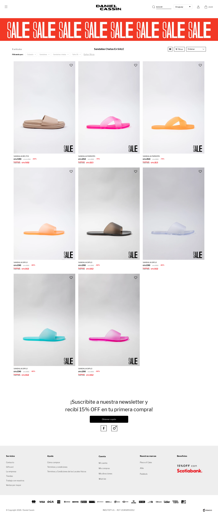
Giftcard (9, 467)
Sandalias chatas (59, 54)
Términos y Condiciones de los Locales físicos (66, 471)
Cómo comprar (53, 462)
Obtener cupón (109, 419)
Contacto (10, 462)
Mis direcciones (105, 474)
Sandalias (43, 54)
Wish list (102, 479)
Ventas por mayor (13, 485)
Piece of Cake (146, 462)
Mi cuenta (103, 463)
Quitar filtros (89, 54)
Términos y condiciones (57, 467)
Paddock (143, 474)
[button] (162, 7)
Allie (142, 468)
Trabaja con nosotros (15, 480)
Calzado (30, 54)
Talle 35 (75, 54)
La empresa (11, 471)
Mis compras (104, 468)
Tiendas (9, 476)
